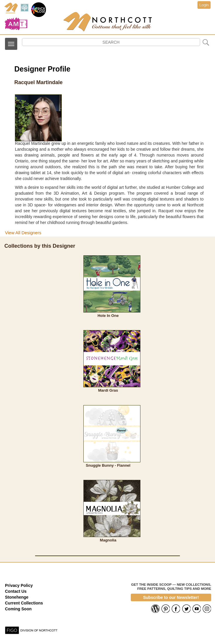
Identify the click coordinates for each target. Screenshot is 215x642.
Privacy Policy (19, 585)
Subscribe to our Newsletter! (171, 597)
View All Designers (23, 232)
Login (204, 5)
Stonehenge (16, 597)
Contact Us (16, 591)
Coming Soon (18, 609)
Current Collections (24, 603)
